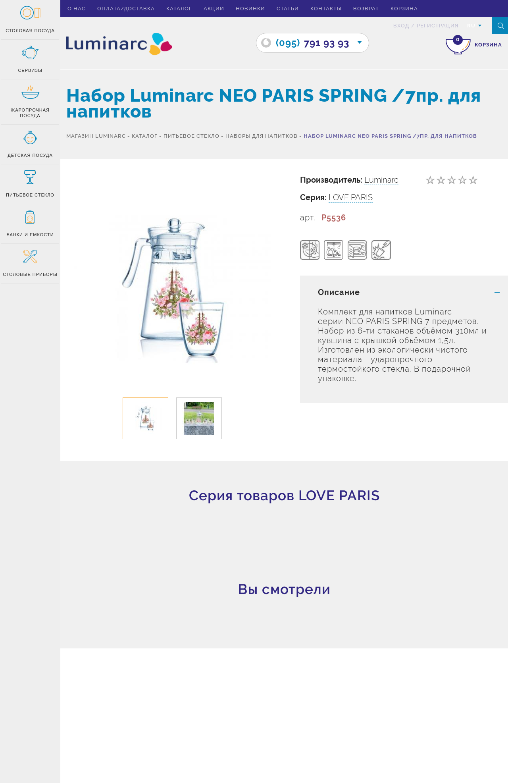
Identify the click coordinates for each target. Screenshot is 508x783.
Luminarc (381, 180)
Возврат (366, 9)
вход (401, 26)
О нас (76, 9)
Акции (214, 9)
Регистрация (437, 26)
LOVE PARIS (351, 197)
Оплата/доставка (126, 9)
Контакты (326, 9)
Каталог (179, 9)
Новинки (250, 9)
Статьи (288, 9)
